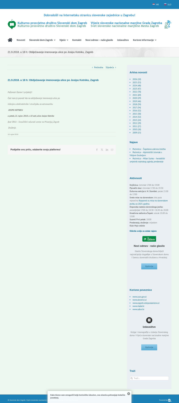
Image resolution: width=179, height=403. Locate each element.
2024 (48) (137, 85)
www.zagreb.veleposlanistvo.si (146, 304)
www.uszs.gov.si (140, 298)
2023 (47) (137, 88)
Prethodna (98, 67)
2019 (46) (137, 101)
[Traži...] (149, 380)
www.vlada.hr (138, 307)
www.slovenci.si (140, 301)
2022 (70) (137, 91)
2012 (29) (137, 123)
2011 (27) (137, 126)
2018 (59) (137, 104)
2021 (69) (137, 95)
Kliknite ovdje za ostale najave (143, 231)
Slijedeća (110, 67)
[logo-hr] (89, 14)
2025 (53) (137, 82)
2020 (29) (137, 98)
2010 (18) (137, 129)
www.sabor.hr (138, 310)
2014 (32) (137, 117)
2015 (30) (137, 113)
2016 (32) (137, 110)
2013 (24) (137, 120)
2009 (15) (137, 132)
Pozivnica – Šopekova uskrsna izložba (149, 149)
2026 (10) (137, 79)
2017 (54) (137, 107)
